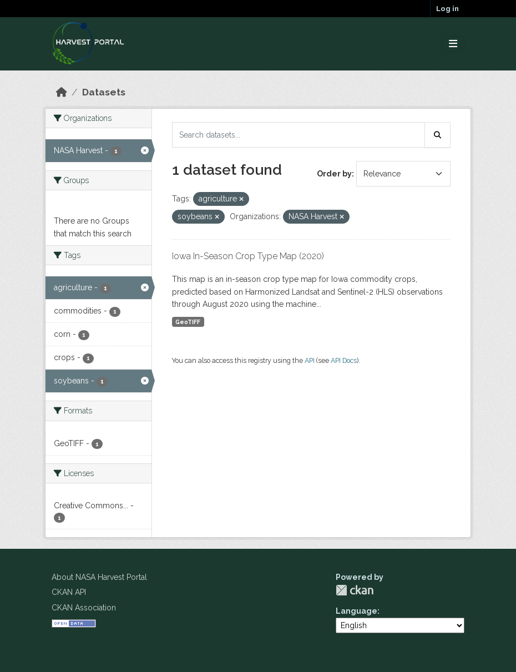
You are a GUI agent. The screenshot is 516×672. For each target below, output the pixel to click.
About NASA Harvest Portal (99, 577)
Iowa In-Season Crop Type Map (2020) (248, 256)
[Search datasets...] (298, 135)
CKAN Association (84, 607)
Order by (334, 173)
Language (356, 611)
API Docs (344, 360)
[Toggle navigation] (453, 44)
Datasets (103, 92)
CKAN (354, 590)
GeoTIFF (187, 322)
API (310, 360)
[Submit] (437, 135)
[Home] (61, 92)
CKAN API (69, 592)
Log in (447, 8)
